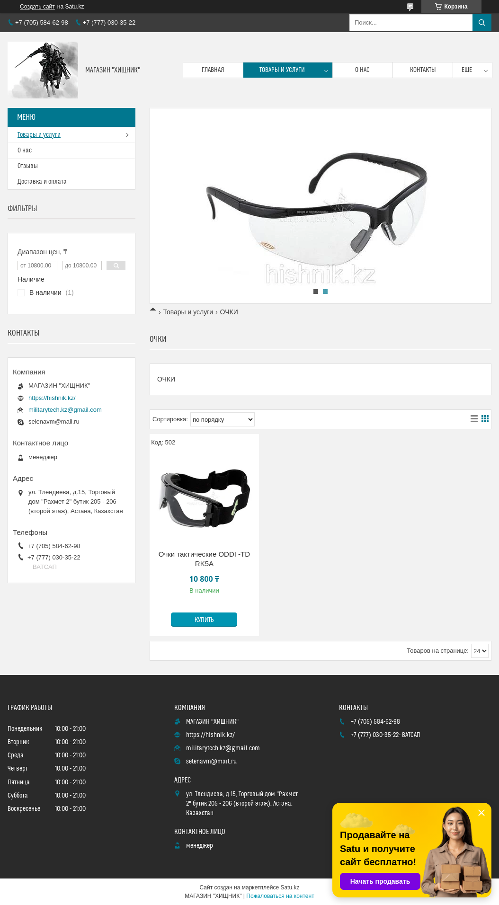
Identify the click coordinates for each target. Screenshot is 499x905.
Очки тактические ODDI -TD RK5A (204, 559)
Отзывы (28, 166)
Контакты (423, 70)
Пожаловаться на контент (280, 896)
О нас (362, 70)
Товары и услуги (282, 70)
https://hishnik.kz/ (52, 397)
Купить (204, 620)
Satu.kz (289, 887)
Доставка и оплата (42, 182)
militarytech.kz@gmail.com (65, 409)
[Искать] (481, 22)
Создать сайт (37, 6)
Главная (213, 70)
